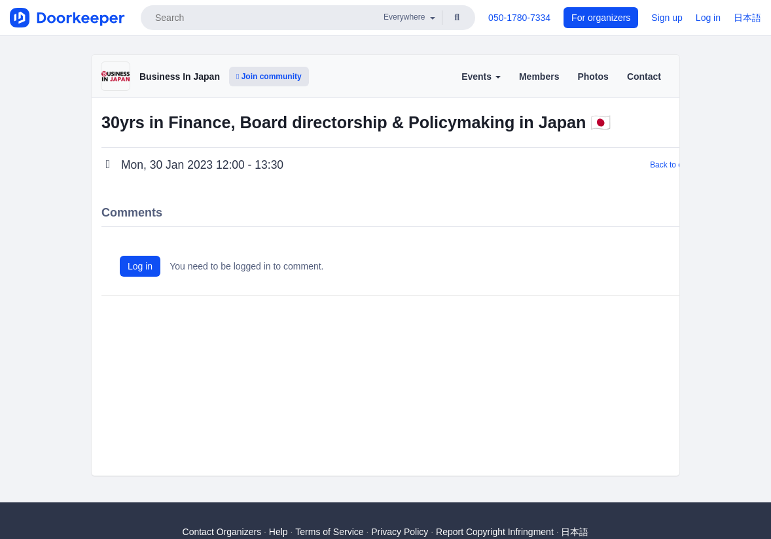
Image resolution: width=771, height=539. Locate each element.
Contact (644, 76)
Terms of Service (329, 532)
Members (539, 76)
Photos (592, 76)
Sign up (666, 17)
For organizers (600, 17)
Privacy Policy (399, 532)
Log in (708, 17)
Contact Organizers (222, 532)
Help (278, 532)
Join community (269, 76)
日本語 (747, 17)
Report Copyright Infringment (495, 532)
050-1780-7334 (519, 17)
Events (481, 76)
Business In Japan (179, 76)
